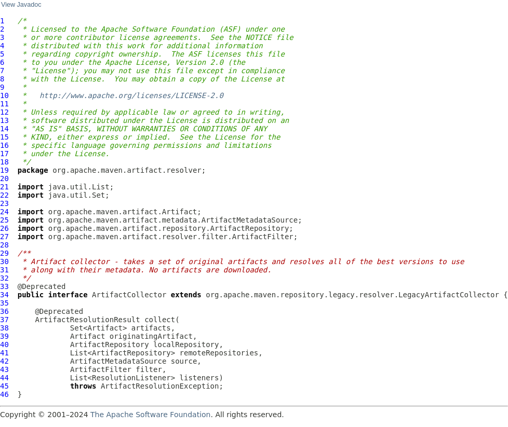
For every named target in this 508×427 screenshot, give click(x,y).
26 (4, 228)
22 (4, 195)
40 (4, 344)
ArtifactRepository (109, 344)
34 (4, 295)
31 (4, 270)
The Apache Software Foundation (150, 414)
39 (4, 336)
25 (4, 220)
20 (4, 178)
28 (4, 245)
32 (4, 278)
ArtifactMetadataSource (118, 361)
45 (4, 386)
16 (4, 145)
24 (4, 212)
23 (4, 203)
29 (4, 253)
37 (4, 319)
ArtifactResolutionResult (87, 319)
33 (4, 286)
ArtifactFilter (100, 369)
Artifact (87, 336)
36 (4, 311)
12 (4, 112)
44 (4, 378)
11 (4, 104)
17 (4, 153)
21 (4, 187)
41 (4, 353)
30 (4, 261)
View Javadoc (21, 4)
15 (4, 137)
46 (4, 394)
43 (4, 369)
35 (4, 303)
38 (4, 328)
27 (4, 236)
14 (4, 129)
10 (4, 95)
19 (4, 170)
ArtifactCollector (129, 295)
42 (4, 361)
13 (4, 120)
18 (4, 162)
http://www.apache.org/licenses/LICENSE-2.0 (131, 95)
